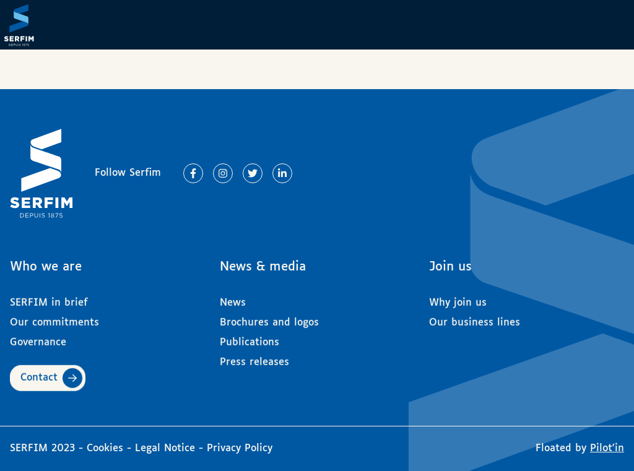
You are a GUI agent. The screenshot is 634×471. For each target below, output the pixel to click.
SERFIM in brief (49, 298)
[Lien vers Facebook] (193, 173)
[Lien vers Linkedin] (282, 173)
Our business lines (474, 318)
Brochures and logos (269, 318)
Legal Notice (165, 448)
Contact (39, 373)
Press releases (254, 357)
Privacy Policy (239, 448)
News (233, 298)
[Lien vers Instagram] (223, 173)
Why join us (458, 298)
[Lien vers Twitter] (253, 173)
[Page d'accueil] (25, 25)
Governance (38, 337)
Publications (249, 337)
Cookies (107, 448)
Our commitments (54, 318)
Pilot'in (607, 448)
